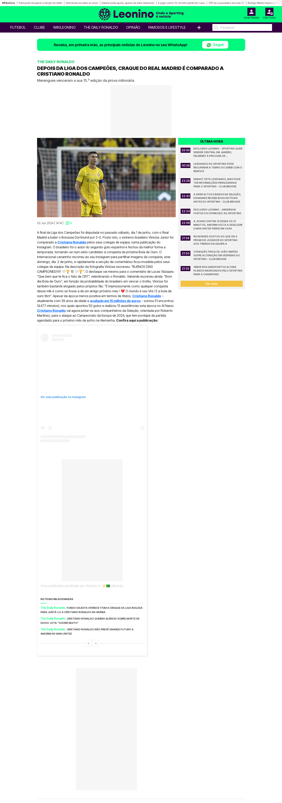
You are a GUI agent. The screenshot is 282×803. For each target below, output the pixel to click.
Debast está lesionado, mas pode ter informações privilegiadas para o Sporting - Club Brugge (217, 183)
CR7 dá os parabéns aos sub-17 (226, 2)
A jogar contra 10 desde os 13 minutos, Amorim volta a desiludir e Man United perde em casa (218, 225)
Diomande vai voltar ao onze (82, 2)
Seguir (215, 45)
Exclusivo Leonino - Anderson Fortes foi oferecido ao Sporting (217, 211)
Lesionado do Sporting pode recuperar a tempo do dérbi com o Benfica (218, 167)
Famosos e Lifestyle (167, 27)
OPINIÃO (133, 27)
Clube (39, 27)
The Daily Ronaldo (101, 27)
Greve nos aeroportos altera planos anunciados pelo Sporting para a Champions (218, 270)
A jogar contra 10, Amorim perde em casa (181, 2)
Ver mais (212, 283)
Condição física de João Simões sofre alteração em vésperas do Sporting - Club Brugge (216, 255)
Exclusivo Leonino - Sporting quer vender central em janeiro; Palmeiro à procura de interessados (218, 152)
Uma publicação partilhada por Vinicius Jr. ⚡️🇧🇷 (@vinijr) (82, 586)
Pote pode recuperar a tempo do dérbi (40, 2)
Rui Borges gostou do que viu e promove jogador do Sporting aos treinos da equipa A (215, 240)
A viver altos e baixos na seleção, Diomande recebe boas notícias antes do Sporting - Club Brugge (217, 198)
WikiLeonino (64, 27)
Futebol (18, 27)
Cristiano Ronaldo (71, 242)
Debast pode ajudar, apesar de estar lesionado (128, 2)
